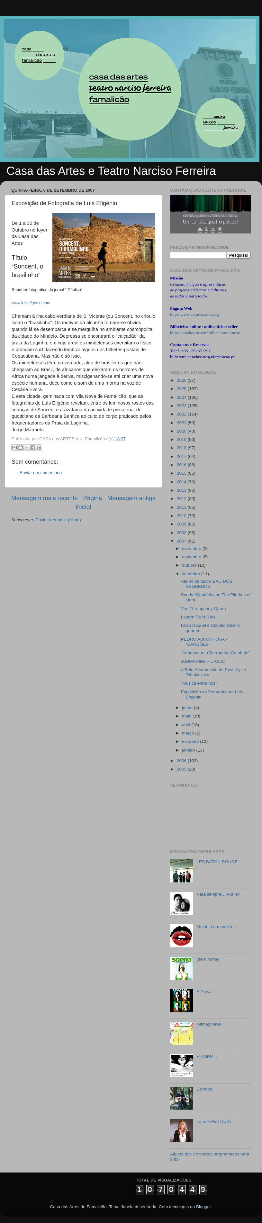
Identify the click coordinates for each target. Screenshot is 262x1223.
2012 (182, 498)
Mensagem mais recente (44, 498)
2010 (182, 515)
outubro (190, 565)
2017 (182, 456)
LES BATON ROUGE (217, 861)
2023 (182, 405)
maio (187, 716)
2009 (182, 524)
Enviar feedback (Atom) (58, 519)
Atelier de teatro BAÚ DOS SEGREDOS (206, 584)
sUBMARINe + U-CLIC (203, 661)
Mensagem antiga (131, 498)
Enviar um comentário (41, 472)
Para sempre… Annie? (218, 894)
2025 (182, 388)
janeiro (189, 750)
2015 (182, 473)
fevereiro (191, 741)
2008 (182, 532)
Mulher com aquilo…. (217, 926)
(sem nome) (208, 959)
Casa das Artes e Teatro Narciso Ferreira (111, 171)
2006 (182, 760)
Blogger (203, 1206)
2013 (182, 490)
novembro (192, 556)
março (188, 733)
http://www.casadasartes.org (194, 314)
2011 (182, 507)
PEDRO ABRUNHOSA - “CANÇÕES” (204, 642)
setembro (191, 573)
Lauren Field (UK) (198, 617)
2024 (182, 397)
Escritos (204, 1089)
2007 (182, 541)
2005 (182, 769)
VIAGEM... (206, 1056)
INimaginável (208, 1024)
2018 (182, 447)
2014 (182, 481)
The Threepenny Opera (203, 608)
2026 (182, 380)
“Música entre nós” (199, 683)
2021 (182, 422)
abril (186, 724)
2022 (182, 414)
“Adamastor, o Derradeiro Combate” (215, 652)
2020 (182, 431)
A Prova (204, 991)
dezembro (192, 548)
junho (188, 707)
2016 (182, 464)
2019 (182, 439)
